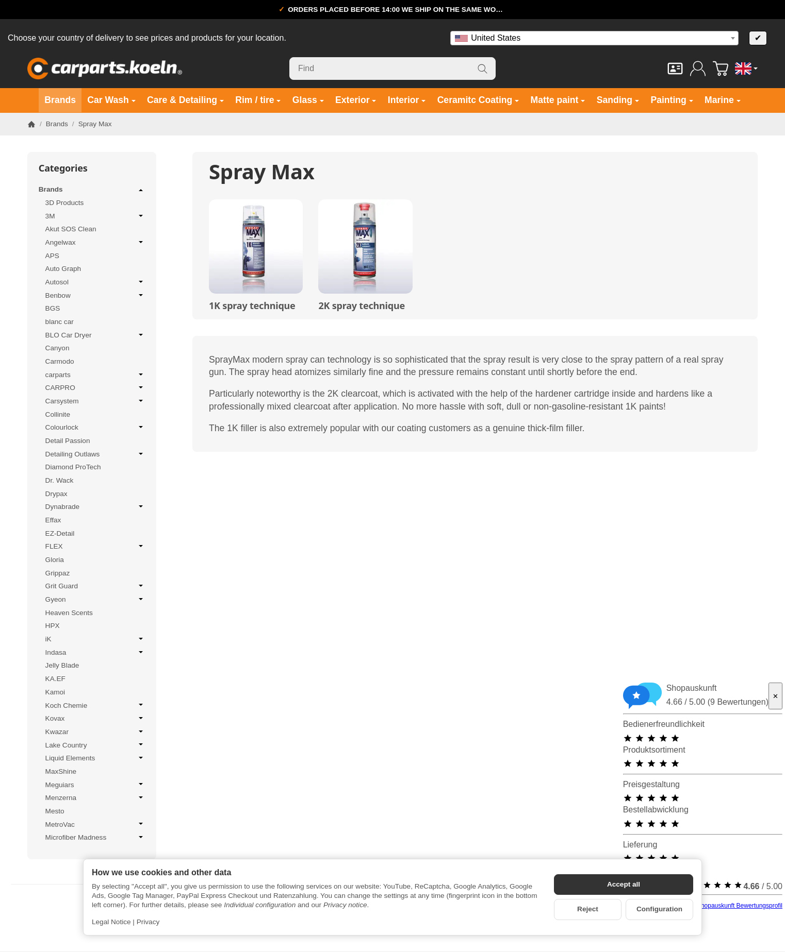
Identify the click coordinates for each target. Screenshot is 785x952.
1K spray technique (252, 306)
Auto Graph (63, 269)
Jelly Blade (62, 665)
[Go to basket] (720, 68)
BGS (52, 308)
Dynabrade (95, 506)
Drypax (56, 494)
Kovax (95, 718)
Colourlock (95, 427)
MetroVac (95, 824)
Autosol (95, 282)
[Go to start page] (104, 68)
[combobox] (594, 38)
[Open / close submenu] (141, 190)
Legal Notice (111, 922)
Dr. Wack (59, 480)
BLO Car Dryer (95, 335)
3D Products (64, 203)
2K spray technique (361, 306)
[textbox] (594, 38)
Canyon (57, 348)
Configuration (659, 909)
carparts (95, 374)
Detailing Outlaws (95, 454)
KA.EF (55, 679)
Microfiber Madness (95, 837)
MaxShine (60, 771)
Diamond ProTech (73, 467)
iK (95, 639)
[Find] (392, 68)
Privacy (148, 922)
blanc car (59, 322)
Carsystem (95, 401)
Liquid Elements (95, 758)
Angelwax (95, 242)
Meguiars (95, 784)
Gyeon (95, 599)
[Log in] (698, 68)
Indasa (95, 652)
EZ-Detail (60, 533)
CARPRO (95, 387)
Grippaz (57, 573)
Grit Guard (95, 586)
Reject (587, 909)
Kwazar (95, 731)
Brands (92, 190)
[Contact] (675, 68)
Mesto (54, 811)
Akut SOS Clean (70, 229)
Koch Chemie (95, 705)
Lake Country (95, 745)
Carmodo (59, 361)
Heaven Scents (69, 613)
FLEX (95, 546)
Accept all (623, 884)
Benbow (95, 295)
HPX (52, 626)
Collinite (57, 414)
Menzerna (95, 797)
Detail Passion (67, 441)
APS (52, 256)
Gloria (54, 560)
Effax (53, 520)
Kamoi (55, 692)
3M (95, 216)
